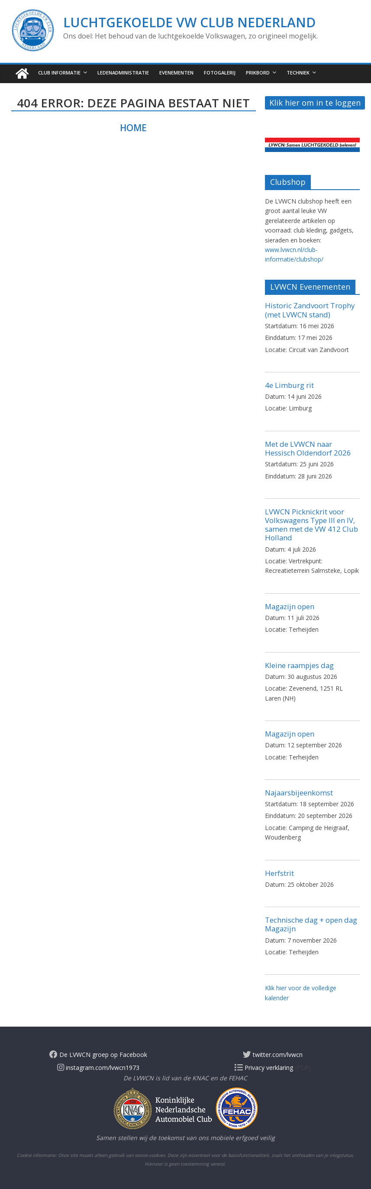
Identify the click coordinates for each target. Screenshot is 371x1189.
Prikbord (258, 72)
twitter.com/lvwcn (273, 1054)
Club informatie (59, 72)
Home (133, 128)
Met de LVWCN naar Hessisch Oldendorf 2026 (308, 448)
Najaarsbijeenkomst (299, 793)
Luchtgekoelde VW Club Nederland (189, 22)
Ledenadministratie (123, 72)
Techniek (298, 72)
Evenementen (176, 72)
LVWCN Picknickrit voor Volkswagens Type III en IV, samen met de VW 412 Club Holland (311, 525)
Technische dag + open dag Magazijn (311, 924)
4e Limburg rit (289, 385)
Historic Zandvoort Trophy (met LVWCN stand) (310, 309)
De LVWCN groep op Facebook (98, 1054)
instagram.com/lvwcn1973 (98, 1067)
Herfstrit (279, 873)
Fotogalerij (220, 72)
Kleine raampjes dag (299, 665)
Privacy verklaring (264, 1067)
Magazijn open (289, 606)
